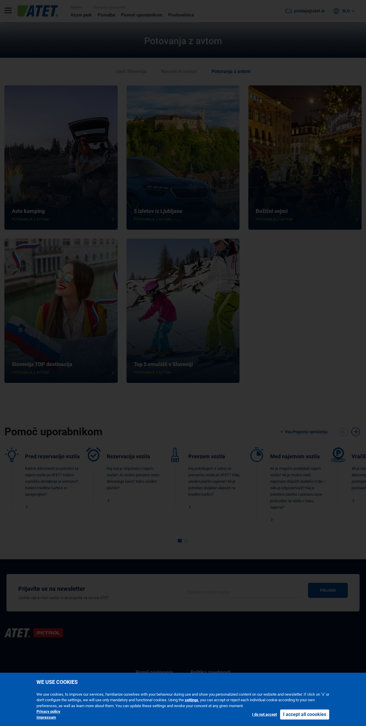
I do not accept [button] (264, 714)
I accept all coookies (304, 714)
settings (191, 700)
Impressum (46, 717)
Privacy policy (48, 711)
